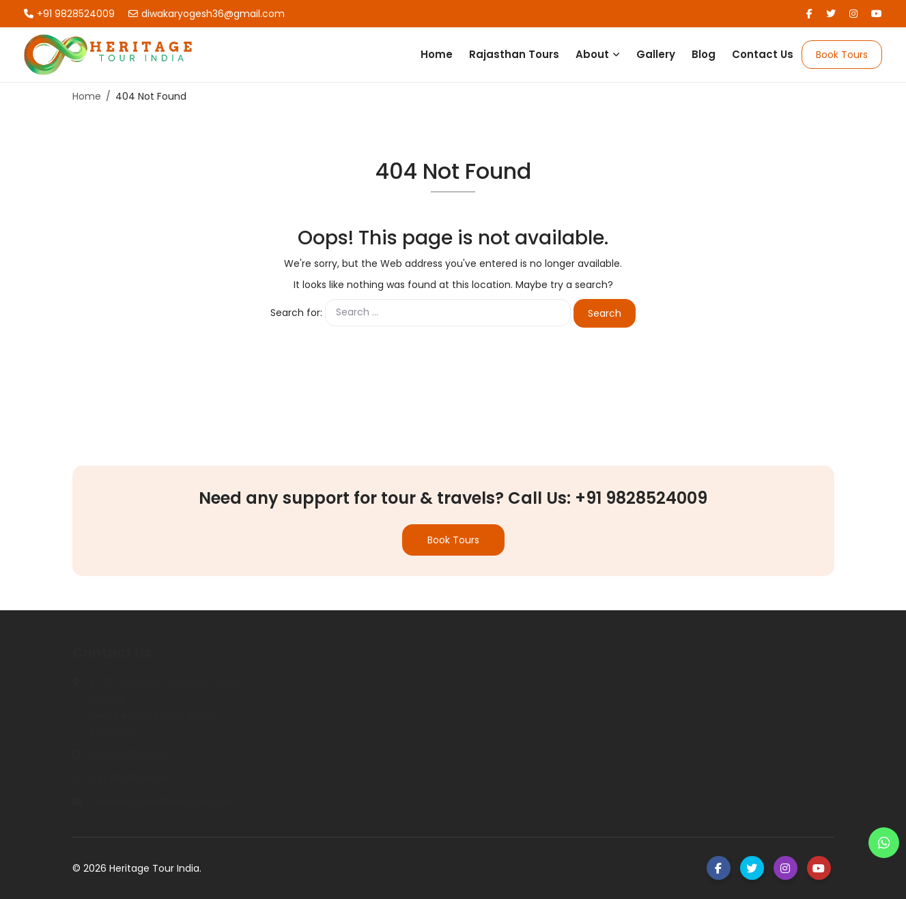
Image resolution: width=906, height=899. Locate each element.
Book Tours (842, 54)
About (592, 54)
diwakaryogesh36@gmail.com (206, 13)
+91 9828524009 (69, 13)
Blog (704, 54)
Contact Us (762, 54)
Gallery (655, 54)
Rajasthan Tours (514, 54)
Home (437, 54)
